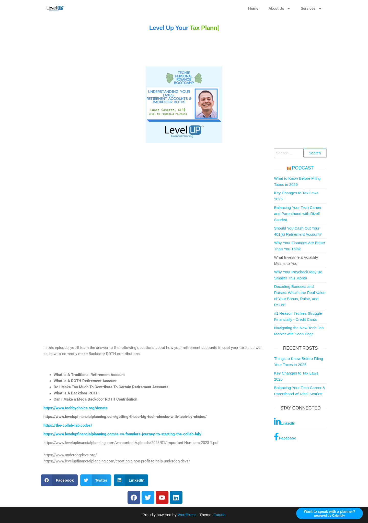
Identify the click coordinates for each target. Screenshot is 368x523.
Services (311, 8)
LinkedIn (284, 422)
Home (253, 8)
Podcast (303, 167)
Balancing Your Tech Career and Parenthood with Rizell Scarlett (297, 213)
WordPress (187, 515)
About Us (280, 8)
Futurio (219, 515)
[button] (59, 480)
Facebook (285, 436)
